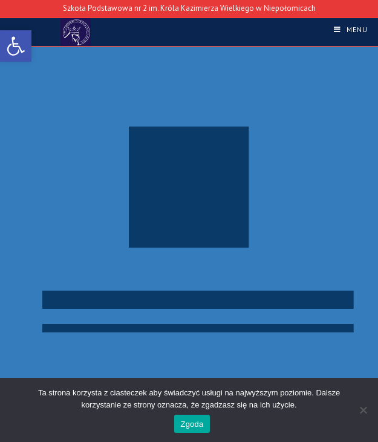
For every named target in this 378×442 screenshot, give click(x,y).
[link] (15, 46)
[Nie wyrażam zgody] (363, 410)
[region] (189, 232)
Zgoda (191, 424)
